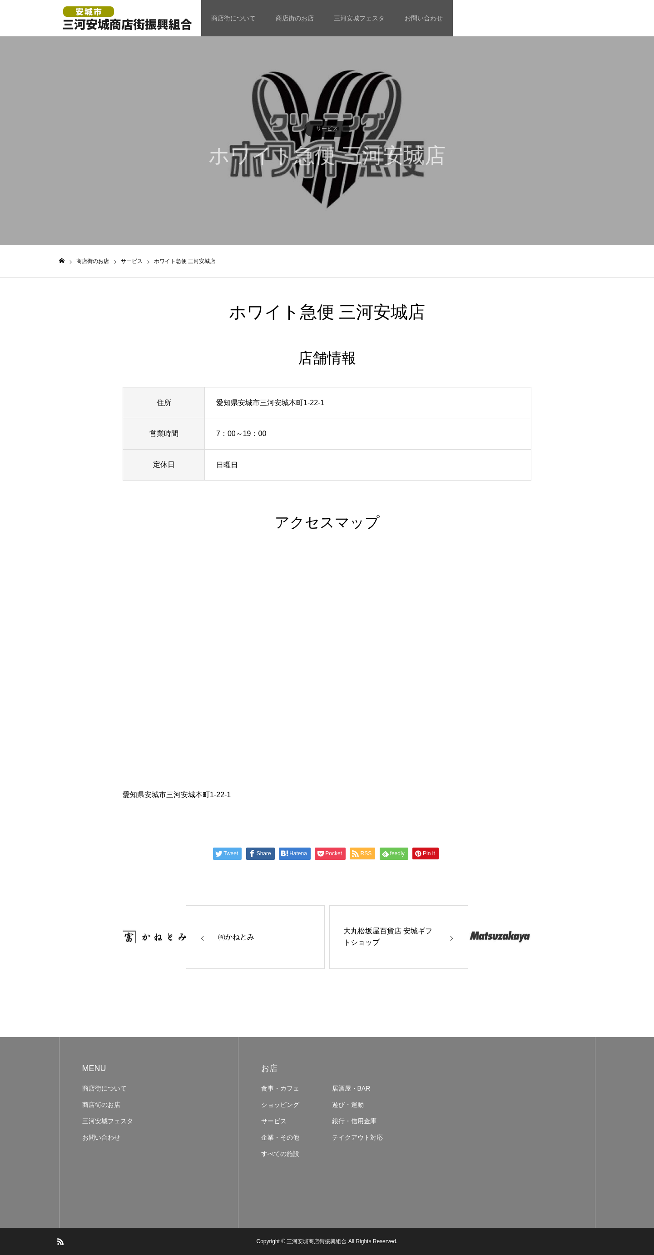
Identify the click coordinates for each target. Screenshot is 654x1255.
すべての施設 (280, 1153)
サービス (327, 128)
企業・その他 (280, 1137)
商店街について (233, 18)
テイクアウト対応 (357, 1137)
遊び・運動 (348, 1104)
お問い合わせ (424, 18)
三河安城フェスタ (359, 18)
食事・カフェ (280, 1088)
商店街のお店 (295, 18)
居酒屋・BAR (351, 1088)
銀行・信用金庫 (354, 1121)
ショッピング (280, 1104)
